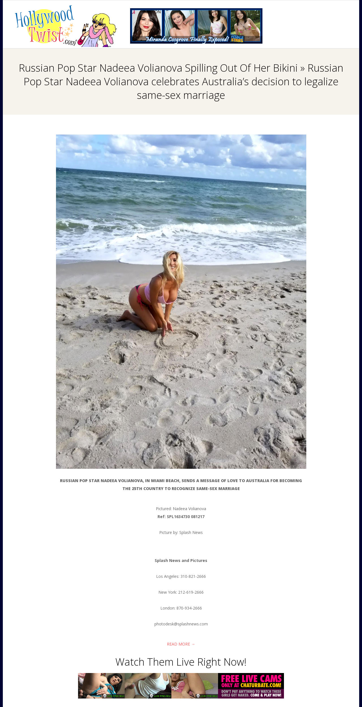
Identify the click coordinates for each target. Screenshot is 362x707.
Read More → (181, 644)
